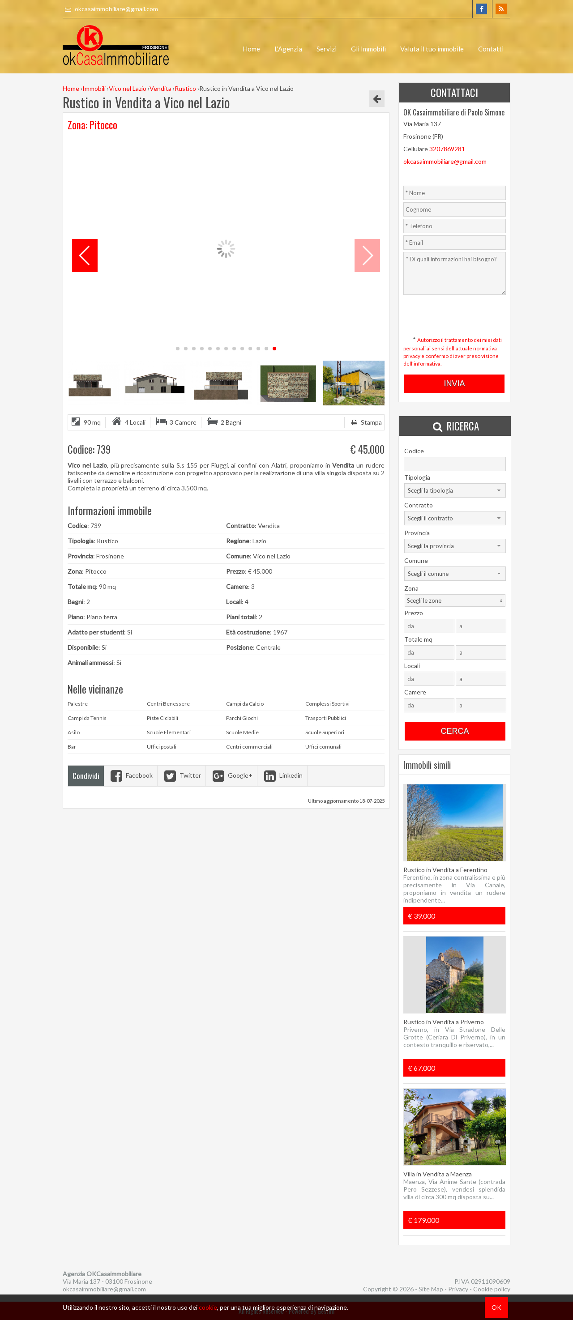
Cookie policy (491, 1289)
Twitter (181, 775)
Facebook (130, 775)
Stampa (365, 422)
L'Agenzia (288, 49)
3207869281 (447, 149)
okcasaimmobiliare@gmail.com (110, 9)
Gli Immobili (368, 49)
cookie (208, 1307)
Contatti (491, 49)
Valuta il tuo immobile (432, 49)
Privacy (458, 1289)
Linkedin (282, 775)
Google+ (231, 775)
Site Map (431, 1289)
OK (496, 1307)
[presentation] (454, 311)
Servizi (326, 49)
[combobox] (455, 490)
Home (251, 49)
